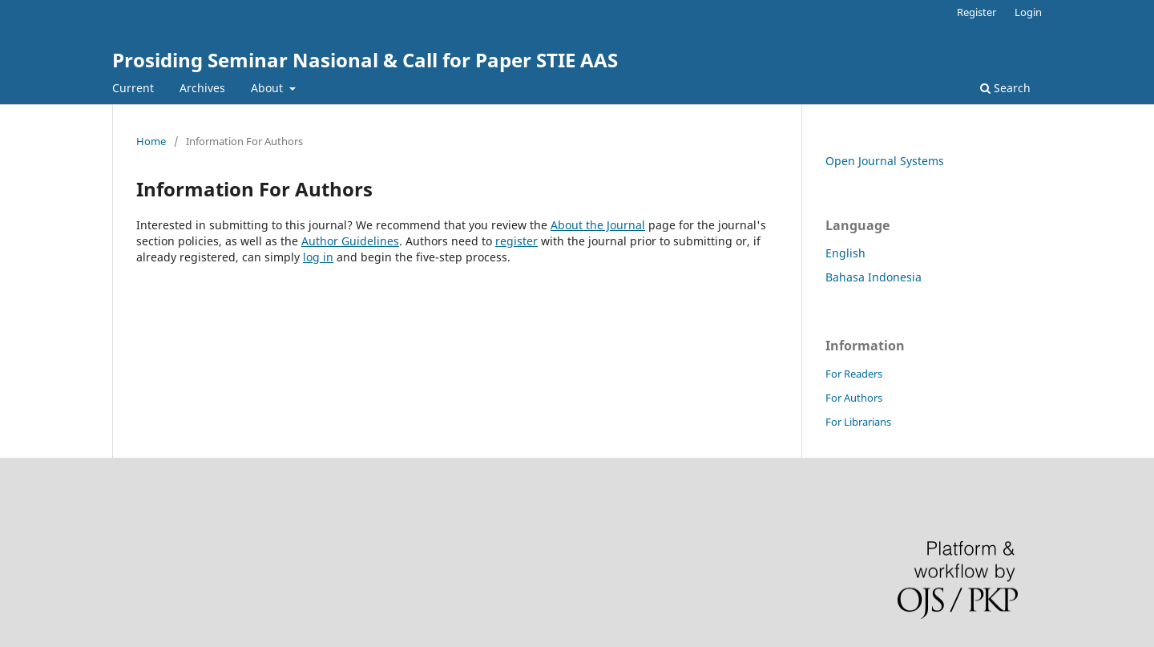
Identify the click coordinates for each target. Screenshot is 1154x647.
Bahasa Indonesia (873, 277)
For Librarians (858, 421)
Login (1028, 12)
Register (976, 12)
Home (151, 141)
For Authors (853, 397)
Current (133, 87)
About (268, 87)
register (516, 241)
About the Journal (598, 225)
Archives (202, 87)
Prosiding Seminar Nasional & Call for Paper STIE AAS (365, 60)
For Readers (853, 373)
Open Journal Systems (884, 160)
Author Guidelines (350, 241)
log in (318, 257)
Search (1005, 87)
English (845, 253)
